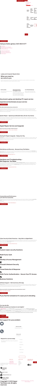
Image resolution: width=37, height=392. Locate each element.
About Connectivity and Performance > (8, 202)
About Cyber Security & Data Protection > (8, 243)
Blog (26, 4)
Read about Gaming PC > (5, 141)
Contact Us (27, 3)
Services (29, 5)
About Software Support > (5, 290)
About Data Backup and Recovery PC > (8, 154)
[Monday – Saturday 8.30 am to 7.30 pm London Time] (1, 378)
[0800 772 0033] (1, 372)
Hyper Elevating (3, 308)
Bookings (27, 1)
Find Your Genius (28, 2)
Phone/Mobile (21, 348)
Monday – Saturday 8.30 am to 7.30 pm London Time (5, 378)
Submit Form (22, 356)
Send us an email (18, 326)
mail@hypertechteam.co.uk (6, 374)
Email (20, 343)
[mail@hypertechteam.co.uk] (1, 375)
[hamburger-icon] (26, 0)
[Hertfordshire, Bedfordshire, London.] (1, 368)
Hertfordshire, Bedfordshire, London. (4, 368)
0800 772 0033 (5, 372)
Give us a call (18, 334)
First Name (20, 338)
